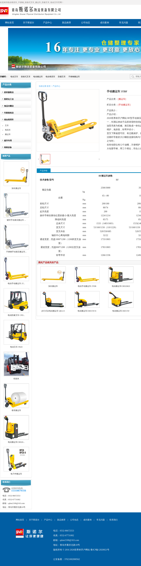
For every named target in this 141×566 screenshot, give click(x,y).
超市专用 (8, 140)
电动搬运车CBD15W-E (87, 311)
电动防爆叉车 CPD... (16, 315)
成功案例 (87, 520)
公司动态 (74, 520)
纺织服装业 (9, 92)
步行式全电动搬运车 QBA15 (53, 311)
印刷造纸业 (9, 113)
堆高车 (8, 130)
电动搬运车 (38, 77)
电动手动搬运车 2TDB (87, 286)
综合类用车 (9, 119)
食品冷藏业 (9, 106)
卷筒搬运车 (16, 410)
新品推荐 (61, 520)
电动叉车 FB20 (16, 347)
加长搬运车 (16, 188)
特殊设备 (8, 147)
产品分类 (7, 84)
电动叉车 (14, 77)
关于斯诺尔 (34, 520)
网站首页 (20, 520)
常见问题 (100, 520)
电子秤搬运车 (16, 474)
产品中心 (48, 520)
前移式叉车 (25, 77)
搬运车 (8, 134)
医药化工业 (9, 99)
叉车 (7, 125)
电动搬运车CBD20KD (121, 286)
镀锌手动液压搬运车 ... (16, 220)
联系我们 (113, 520)
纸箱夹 (16, 379)
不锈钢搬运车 (74, 77)
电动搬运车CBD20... (16, 442)
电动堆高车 (50, 77)
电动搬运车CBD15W (120, 311)
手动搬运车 (124, 105)
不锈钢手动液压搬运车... (16, 252)
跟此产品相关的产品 (48, 262)
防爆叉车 (62, 77)
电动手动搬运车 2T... (16, 283)
